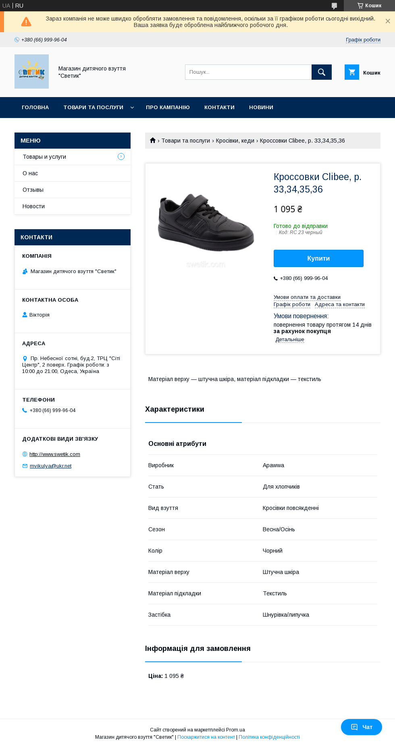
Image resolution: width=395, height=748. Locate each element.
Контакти (219, 107)
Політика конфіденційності (269, 737)
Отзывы (33, 189)
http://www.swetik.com (54, 454)
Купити (319, 258)
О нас (30, 173)
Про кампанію (168, 107)
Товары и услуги (44, 156)
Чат (361, 727)
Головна (35, 107)
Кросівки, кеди (235, 140)
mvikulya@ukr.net (50, 466)
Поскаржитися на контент (206, 737)
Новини (261, 107)
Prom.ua (235, 730)
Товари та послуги (93, 107)
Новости (34, 206)
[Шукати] (322, 72)
